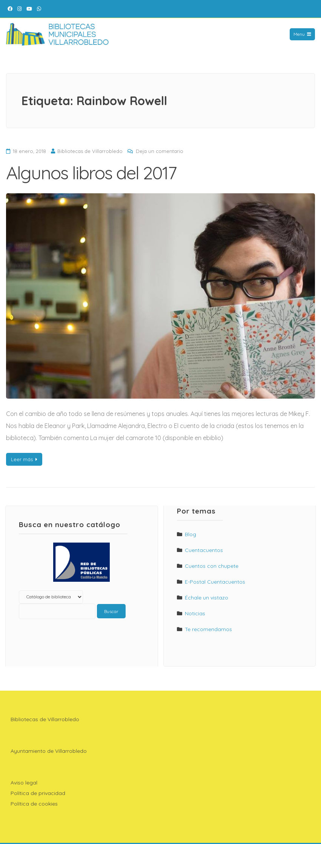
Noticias (195, 613)
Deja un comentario (159, 151)
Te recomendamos (208, 629)
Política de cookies (34, 803)
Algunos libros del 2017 (91, 172)
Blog (190, 534)
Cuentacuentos (204, 550)
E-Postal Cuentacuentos (215, 581)
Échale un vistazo (206, 597)
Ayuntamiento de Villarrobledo (49, 751)
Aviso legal (24, 782)
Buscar (111, 611)
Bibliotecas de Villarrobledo (90, 151)
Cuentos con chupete (211, 566)
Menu (302, 34)
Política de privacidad (38, 793)
